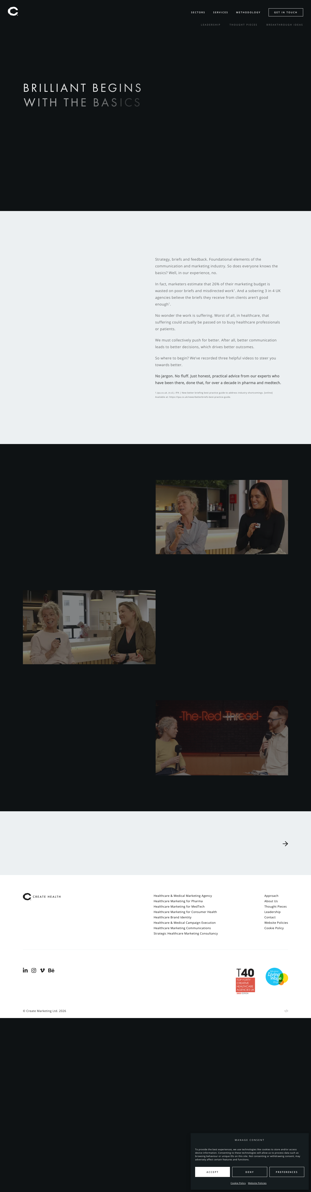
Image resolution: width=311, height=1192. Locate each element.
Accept (213, 1172)
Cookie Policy (238, 1183)
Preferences (287, 1172)
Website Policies (257, 1183)
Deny (249, 1172)
